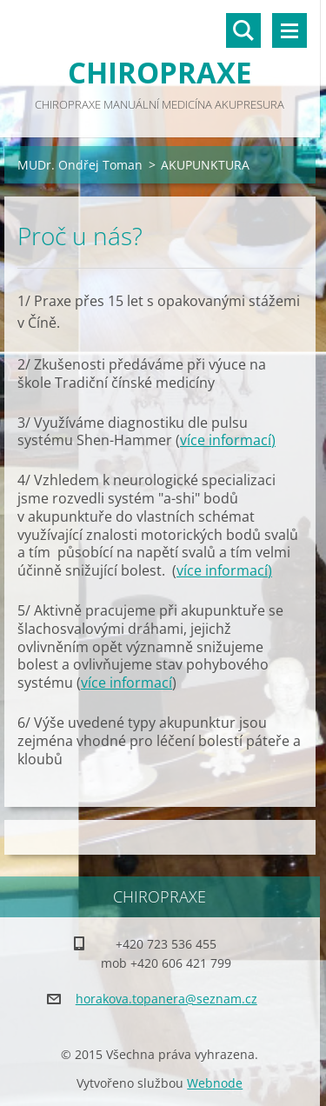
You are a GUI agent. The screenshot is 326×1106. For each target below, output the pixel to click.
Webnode (215, 1083)
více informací (225, 440)
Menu (289, 30)
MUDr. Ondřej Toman (80, 165)
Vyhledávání (243, 30)
